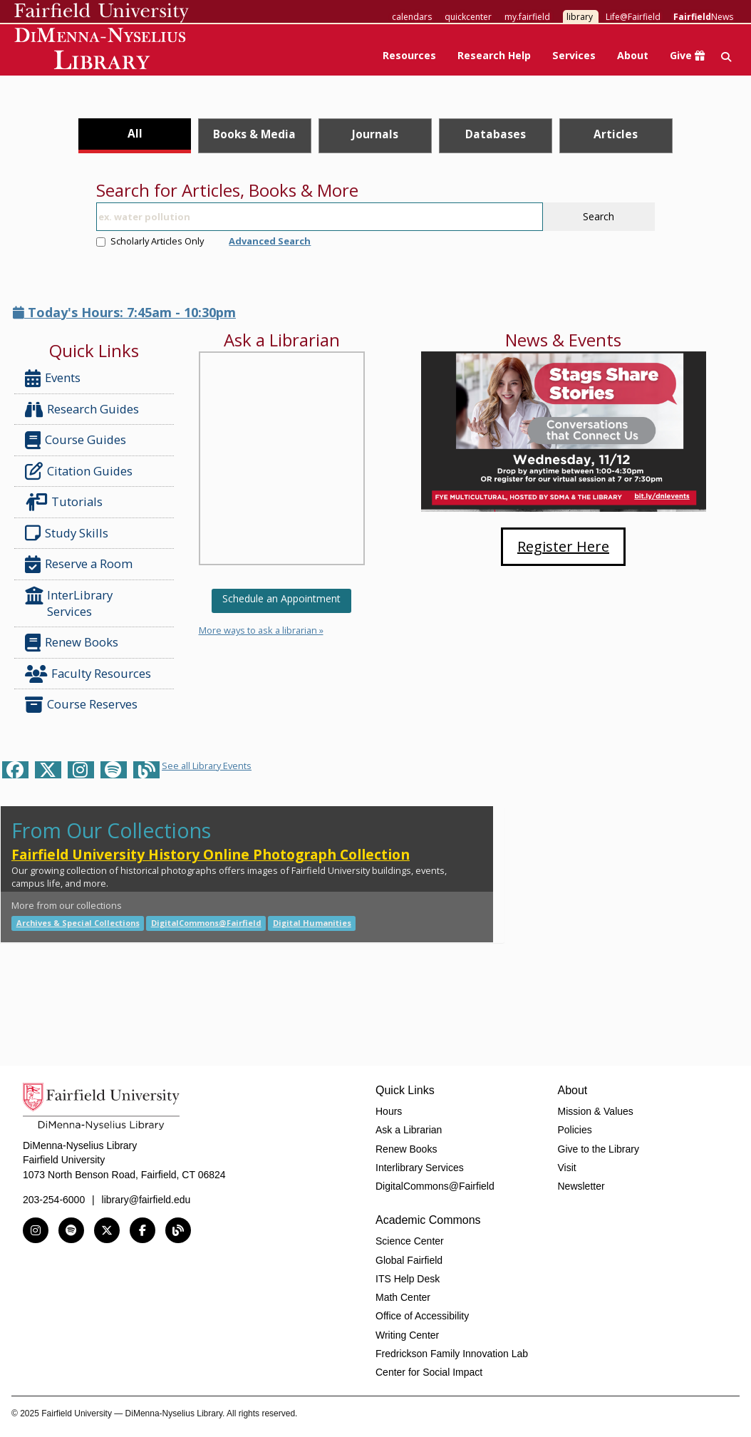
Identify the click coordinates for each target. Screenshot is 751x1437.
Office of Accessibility (422, 1316)
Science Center (410, 1241)
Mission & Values (595, 1111)
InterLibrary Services (69, 602)
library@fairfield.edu (146, 1199)
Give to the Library (598, 1149)
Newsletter (581, 1186)
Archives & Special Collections (78, 922)
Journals (375, 134)
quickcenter (468, 17)
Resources (409, 55)
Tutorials (66, 502)
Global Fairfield (409, 1260)
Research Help (494, 55)
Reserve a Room (79, 564)
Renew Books (71, 642)
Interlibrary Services (420, 1167)
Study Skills (69, 533)
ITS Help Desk (408, 1278)
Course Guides (75, 440)
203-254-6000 (54, 1199)
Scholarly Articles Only (150, 241)
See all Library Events (207, 765)
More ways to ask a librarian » (261, 630)
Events (53, 378)
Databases (495, 134)
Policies (575, 1129)
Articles (616, 134)
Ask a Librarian (409, 1129)
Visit (567, 1167)
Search (598, 216)
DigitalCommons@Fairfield (206, 922)
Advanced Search (270, 241)
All (135, 133)
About (632, 55)
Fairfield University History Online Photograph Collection (210, 854)
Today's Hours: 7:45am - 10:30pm (124, 312)
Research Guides (82, 409)
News (703, 17)
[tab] (134, 135)
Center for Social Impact (429, 1372)
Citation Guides (79, 471)
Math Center (403, 1297)
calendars (412, 17)
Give (687, 55)
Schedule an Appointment (281, 598)
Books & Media (254, 134)
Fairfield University (101, 13)
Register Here (563, 546)
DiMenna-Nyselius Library (101, 51)
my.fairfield (527, 17)
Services (574, 55)
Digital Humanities (312, 922)
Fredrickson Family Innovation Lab (452, 1353)
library (579, 17)
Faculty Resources (88, 674)
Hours (389, 1111)
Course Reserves (81, 704)
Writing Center (407, 1335)
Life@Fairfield (633, 17)
